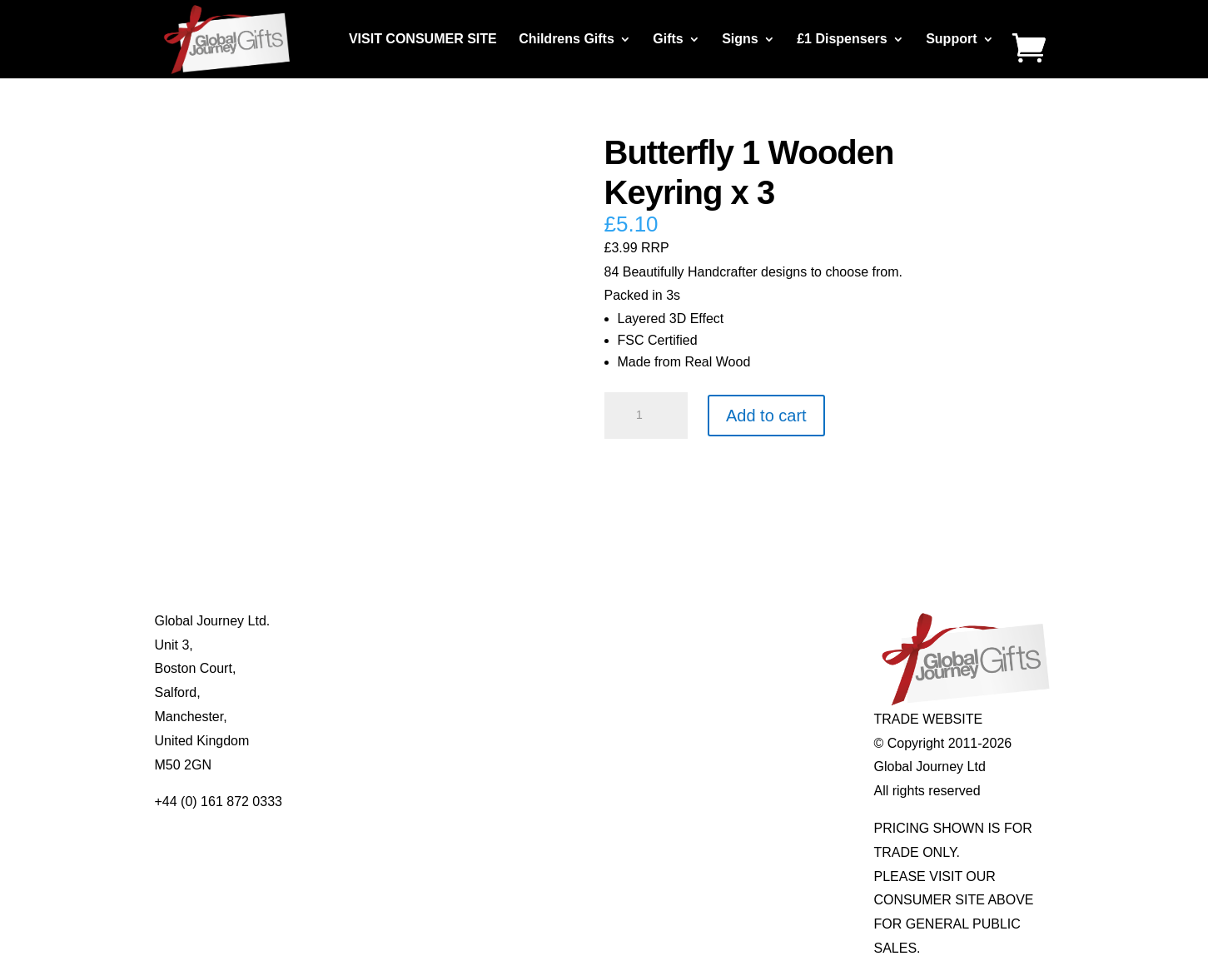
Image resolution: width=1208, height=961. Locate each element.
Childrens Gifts (566, 39)
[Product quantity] (646, 415)
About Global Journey (399, 621)
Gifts (668, 39)
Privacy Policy (376, 717)
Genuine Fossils (742, 717)
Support (951, 39)
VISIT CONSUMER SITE (423, 39)
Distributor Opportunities (407, 765)
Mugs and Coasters (572, 621)
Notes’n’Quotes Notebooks (594, 668)
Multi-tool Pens (559, 645)
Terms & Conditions (392, 692)
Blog (348, 645)
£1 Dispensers (842, 39)
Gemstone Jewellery (754, 645)
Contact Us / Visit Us (395, 668)
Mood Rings (729, 668)
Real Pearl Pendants (576, 717)
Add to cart (766, 415)
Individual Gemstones (758, 621)
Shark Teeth (729, 692)
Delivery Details (381, 741)
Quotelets (543, 692)
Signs (740, 39)
